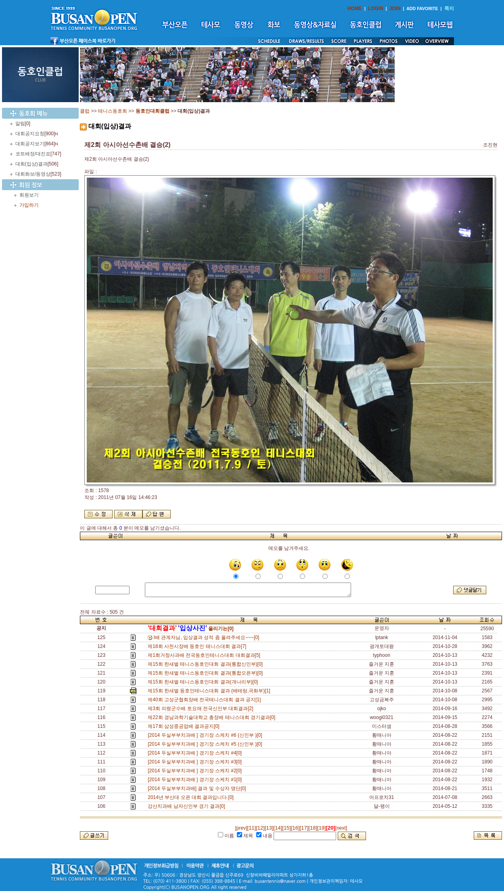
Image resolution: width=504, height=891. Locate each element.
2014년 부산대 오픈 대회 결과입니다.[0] (192, 797)
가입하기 (29, 205)
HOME (354, 8)
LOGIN (375, 8)
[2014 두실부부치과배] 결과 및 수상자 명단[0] (198, 788)
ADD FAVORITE (422, 8)
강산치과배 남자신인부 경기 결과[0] (188, 806)
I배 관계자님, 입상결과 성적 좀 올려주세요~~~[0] (208, 637)
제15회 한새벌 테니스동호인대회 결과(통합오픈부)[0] (206, 673)
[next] (341, 828)
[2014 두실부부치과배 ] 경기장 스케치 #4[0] (196, 753)
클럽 (85, 111)
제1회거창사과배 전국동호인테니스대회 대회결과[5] (205, 655)
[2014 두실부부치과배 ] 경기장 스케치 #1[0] (196, 779)
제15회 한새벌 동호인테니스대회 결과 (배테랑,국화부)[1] (210, 691)
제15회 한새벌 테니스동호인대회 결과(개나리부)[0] (204, 682)
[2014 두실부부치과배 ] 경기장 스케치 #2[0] (196, 771)
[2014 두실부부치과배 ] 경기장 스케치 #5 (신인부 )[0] (206, 744)
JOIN (395, 8)
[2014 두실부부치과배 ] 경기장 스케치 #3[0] (196, 762)
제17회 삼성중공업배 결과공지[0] (185, 726)
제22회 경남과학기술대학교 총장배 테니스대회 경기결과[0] (213, 717)
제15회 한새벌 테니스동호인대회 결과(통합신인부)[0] (206, 664)
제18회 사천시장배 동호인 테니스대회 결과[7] (198, 646)
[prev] (241, 828)
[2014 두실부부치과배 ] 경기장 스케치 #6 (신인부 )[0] (206, 735)
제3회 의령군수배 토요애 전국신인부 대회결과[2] (202, 708)
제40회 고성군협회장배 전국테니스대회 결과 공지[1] (206, 699)
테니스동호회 (112, 111)
